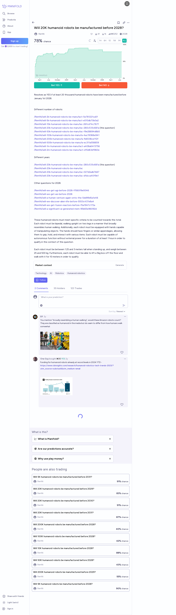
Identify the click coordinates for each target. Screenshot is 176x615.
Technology (41, 273)
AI (51, 273)
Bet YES (56, 85)
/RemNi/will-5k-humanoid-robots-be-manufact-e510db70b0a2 (66, 120)
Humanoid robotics (76, 273)
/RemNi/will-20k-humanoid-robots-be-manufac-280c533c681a (66, 127)
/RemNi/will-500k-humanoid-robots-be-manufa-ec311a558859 (66, 142)
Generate (120, 265)
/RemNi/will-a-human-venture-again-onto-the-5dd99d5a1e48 (66, 197)
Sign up (15, 41)
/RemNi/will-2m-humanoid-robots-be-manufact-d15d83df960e (66, 150)
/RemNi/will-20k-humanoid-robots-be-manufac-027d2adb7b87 (66, 172)
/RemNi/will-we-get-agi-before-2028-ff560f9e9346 (61, 190)
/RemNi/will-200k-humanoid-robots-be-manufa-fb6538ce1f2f (66, 139)
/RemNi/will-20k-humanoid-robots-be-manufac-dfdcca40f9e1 (66, 175)
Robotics (59, 273)
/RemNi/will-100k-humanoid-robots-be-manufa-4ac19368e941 (66, 135)
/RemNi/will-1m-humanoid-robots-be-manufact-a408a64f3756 (67, 146)
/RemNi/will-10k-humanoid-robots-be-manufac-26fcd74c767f (66, 124)
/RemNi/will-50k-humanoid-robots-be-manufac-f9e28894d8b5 (67, 131)
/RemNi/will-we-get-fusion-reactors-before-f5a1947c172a (64, 205)
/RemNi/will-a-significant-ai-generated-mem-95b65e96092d (65, 208)
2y (45, 316)
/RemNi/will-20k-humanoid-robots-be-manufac (58, 168)
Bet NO (104, 85)
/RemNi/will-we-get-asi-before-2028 (53, 194)
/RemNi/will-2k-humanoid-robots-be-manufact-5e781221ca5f (66, 116)
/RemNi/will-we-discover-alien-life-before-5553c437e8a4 (64, 201)
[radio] (100, 41)
